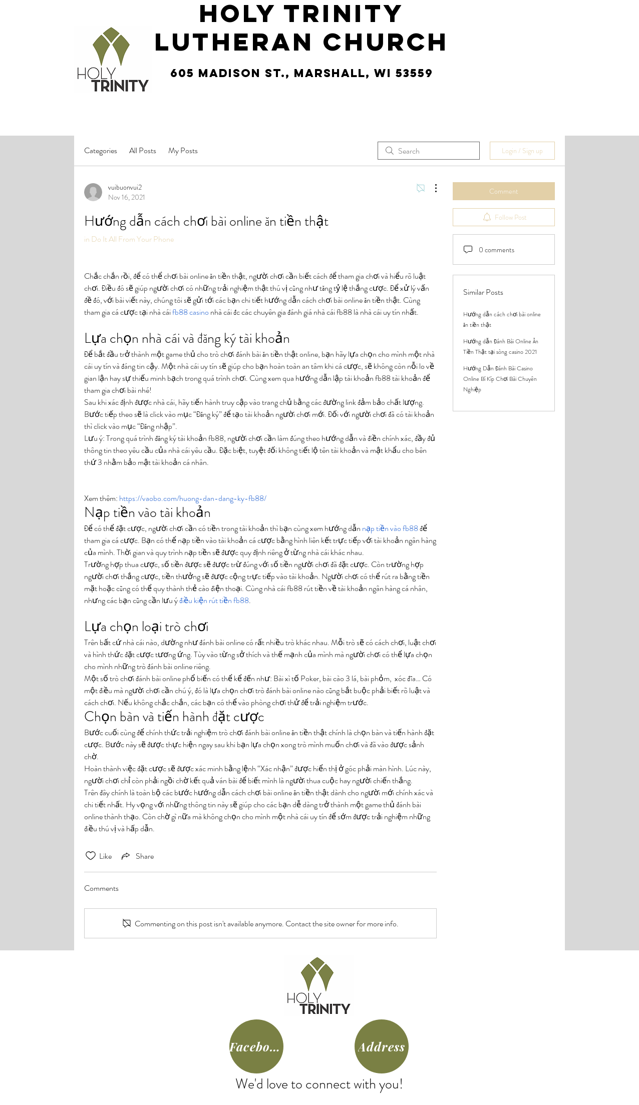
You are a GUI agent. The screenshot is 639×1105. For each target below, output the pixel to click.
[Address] (382, 1046)
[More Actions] (431, 188)
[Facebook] (256, 1046)
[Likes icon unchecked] (90, 856)
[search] (429, 151)
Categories (100, 150)
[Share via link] (137, 856)
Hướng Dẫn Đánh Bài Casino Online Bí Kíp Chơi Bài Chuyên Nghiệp (500, 379)
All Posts (142, 150)
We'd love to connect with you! (319, 1084)
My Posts (183, 150)
